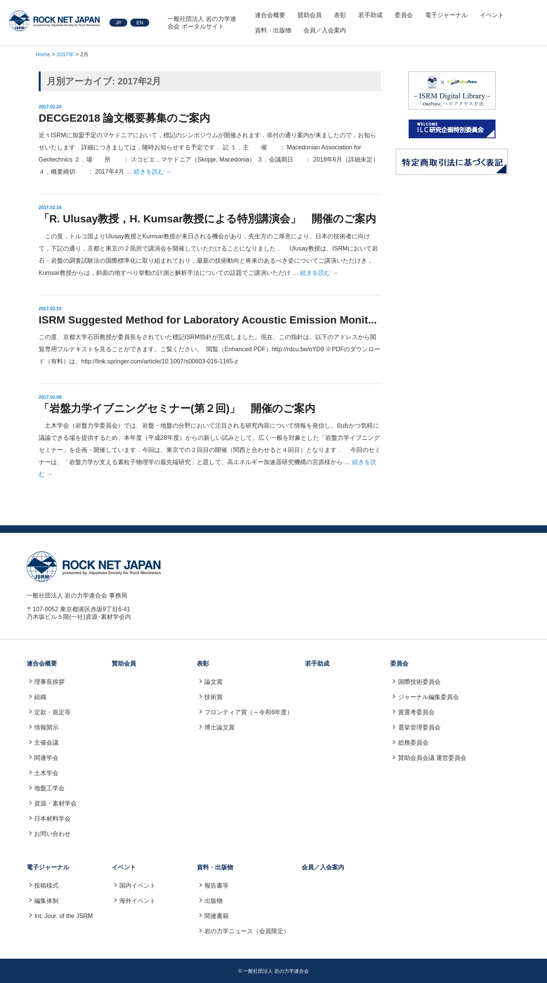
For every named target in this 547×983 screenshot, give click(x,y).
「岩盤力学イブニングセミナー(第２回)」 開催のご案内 (177, 408)
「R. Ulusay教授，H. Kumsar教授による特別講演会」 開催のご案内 (207, 219)
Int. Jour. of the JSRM (63, 916)
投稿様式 (46, 885)
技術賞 (213, 697)
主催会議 (46, 742)
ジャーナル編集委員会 (428, 697)
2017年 (65, 54)
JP (118, 22)
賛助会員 (309, 15)
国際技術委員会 (419, 682)
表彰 (340, 15)
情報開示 (46, 727)
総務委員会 (413, 742)
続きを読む (153, 171)
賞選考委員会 (416, 712)
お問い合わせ (52, 834)
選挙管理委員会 (419, 727)
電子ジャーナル (446, 15)
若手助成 (370, 15)
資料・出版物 (273, 30)
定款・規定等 (52, 712)
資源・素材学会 (55, 803)
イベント (492, 15)
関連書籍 (216, 916)
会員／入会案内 (325, 30)
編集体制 (46, 900)
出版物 (213, 900)
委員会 (404, 15)
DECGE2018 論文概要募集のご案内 (124, 118)
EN (139, 22)
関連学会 (46, 758)
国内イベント (137, 885)
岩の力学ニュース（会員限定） (246, 931)
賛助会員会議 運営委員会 (432, 758)
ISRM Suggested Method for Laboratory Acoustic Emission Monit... (208, 320)
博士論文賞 (219, 727)
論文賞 (213, 682)
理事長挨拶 (49, 682)
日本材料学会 (52, 818)
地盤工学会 (49, 788)
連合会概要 (270, 15)
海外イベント (137, 900)
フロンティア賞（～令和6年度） (248, 712)
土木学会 (46, 773)
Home (43, 54)
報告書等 (216, 885)
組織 (40, 697)
